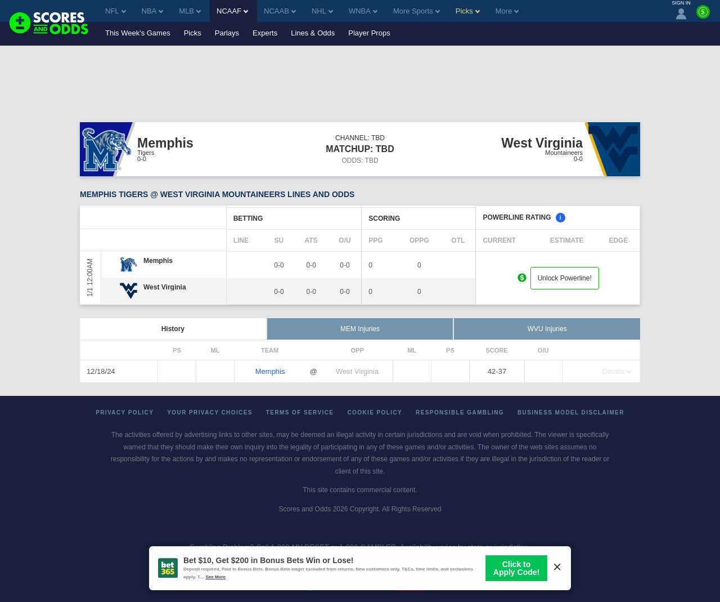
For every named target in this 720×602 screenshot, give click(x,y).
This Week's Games (137, 33)
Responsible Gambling (460, 412)
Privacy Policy (125, 412)
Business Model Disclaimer (571, 412)
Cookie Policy (374, 412)
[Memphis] (158, 260)
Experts (265, 33)
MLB (190, 11)
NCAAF (232, 11)
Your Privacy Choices (210, 412)
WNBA (363, 11)
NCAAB (280, 11)
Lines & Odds (313, 33)
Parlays (227, 33)
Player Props (369, 33)
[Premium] (703, 16)
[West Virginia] (164, 287)
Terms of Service (300, 412)
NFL (115, 11)
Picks (192, 33)
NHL (322, 11)
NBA (153, 11)
